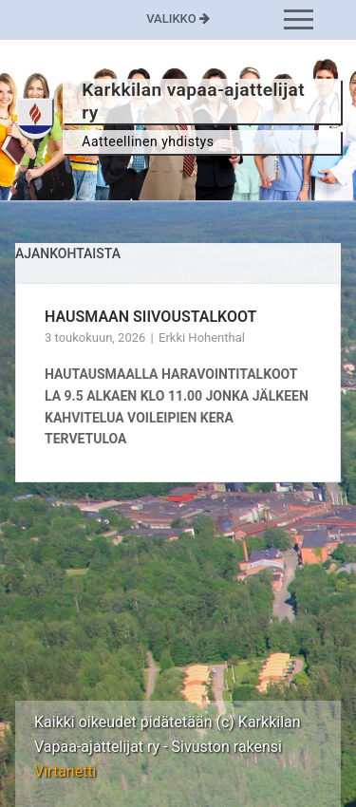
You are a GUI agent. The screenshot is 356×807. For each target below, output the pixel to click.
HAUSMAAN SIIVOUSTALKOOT (150, 317)
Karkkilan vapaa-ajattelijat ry (193, 100)
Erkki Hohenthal (202, 337)
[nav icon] (298, 20)
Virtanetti (65, 771)
